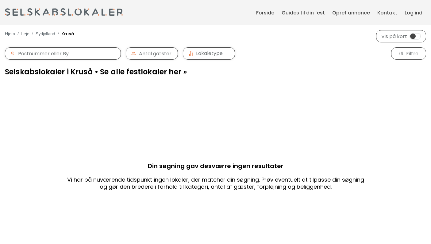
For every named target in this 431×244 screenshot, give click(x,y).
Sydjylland (45, 33)
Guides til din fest (303, 12)
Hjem (10, 33)
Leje (25, 33)
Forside (265, 12)
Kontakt (387, 12)
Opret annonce (351, 12)
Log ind (413, 12)
